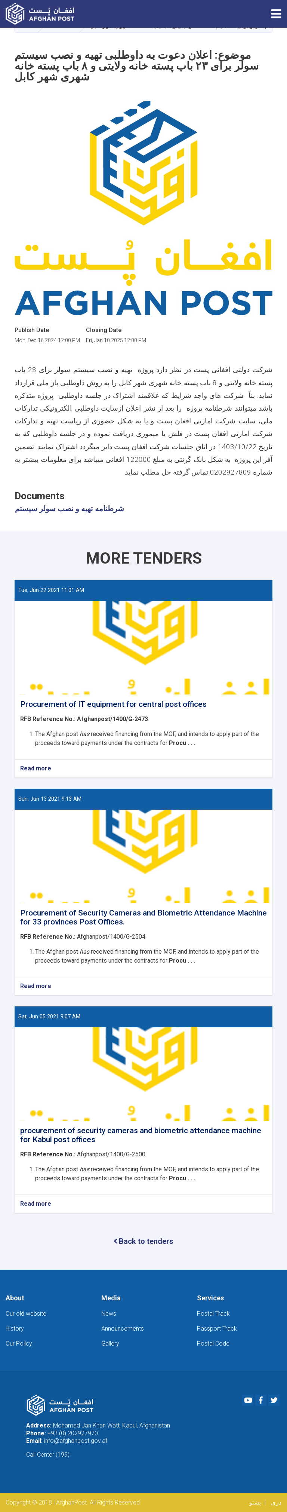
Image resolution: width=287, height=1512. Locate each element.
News (108, 1313)
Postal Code (213, 1343)
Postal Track (213, 1313)
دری (276, 1502)
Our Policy (19, 1343)
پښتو (255, 1502)
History (15, 1328)
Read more (35, 769)
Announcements (122, 1328)
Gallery (110, 1343)
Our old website (26, 1313)
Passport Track (217, 1328)
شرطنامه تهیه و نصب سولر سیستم (69, 508)
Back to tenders (143, 1241)
